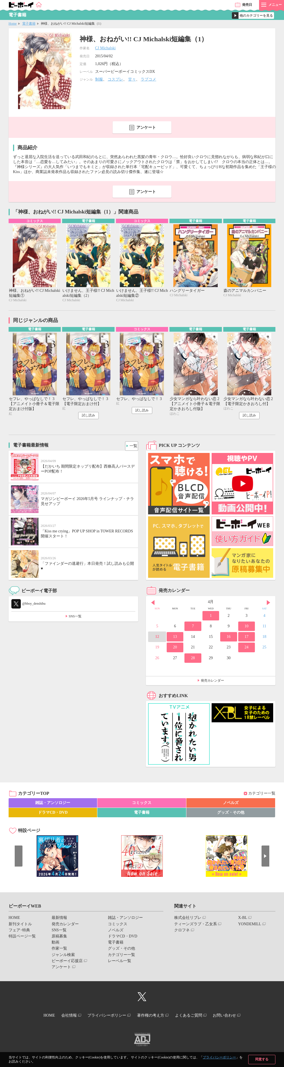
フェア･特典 (19, 931)
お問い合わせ (233, 1016)
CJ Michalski (105, 48)
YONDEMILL (249, 925)
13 (175, 638)
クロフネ (182, 931)
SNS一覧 (75, 618)
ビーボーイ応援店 (67, 962)
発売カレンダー (212, 682)
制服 (99, 79)
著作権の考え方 (152, 1016)
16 (228, 638)
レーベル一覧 (119, 962)
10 (246, 627)
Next (268, 603)
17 (246, 638)
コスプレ (115, 79)
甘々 (132, 79)
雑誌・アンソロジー (52, 804)
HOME (14, 919)
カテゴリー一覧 (261, 795)
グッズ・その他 (230, 814)
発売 (247, 5)
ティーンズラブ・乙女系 (195, 925)
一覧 (131, 446)
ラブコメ (148, 79)
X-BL (242, 919)
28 (193, 659)
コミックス (141, 804)
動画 (55, 944)
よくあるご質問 (193, 1016)
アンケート (146, 127)
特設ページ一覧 (22, 937)
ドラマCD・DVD (53, 814)
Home (13, 23)
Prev (153, 603)
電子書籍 (29, 23)
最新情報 (59, 919)
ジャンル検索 (63, 956)
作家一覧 (59, 950)
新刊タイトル (20, 925)
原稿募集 (59, 937)
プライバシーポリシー (219, 1057)
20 (175, 648)
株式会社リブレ (187, 919)
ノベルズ (231, 804)
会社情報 (63, 1016)
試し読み (88, 417)
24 (246, 648)
